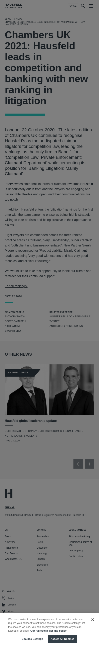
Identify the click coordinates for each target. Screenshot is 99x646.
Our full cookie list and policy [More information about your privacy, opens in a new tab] (48, 634)
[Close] (92, 623)
